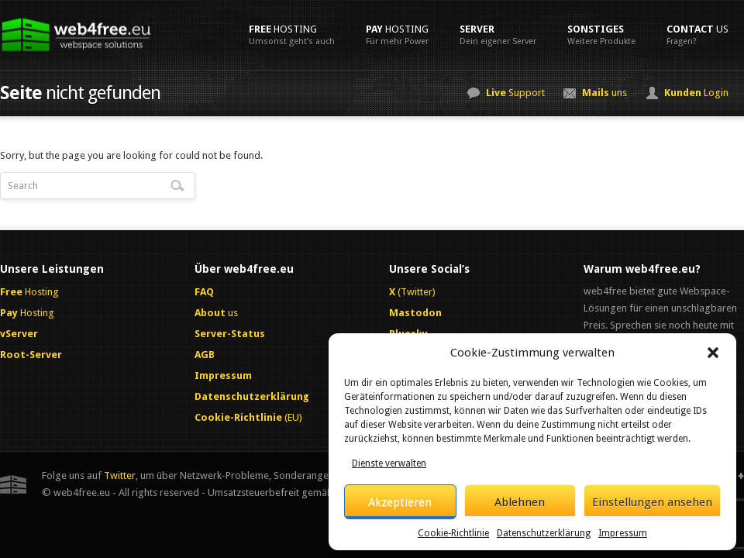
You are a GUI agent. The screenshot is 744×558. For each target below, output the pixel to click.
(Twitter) (412, 292)
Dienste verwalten (389, 463)
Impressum (622, 533)
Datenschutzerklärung (544, 533)
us (697, 34)
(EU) (248, 417)
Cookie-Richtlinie (453, 533)
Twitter (120, 475)
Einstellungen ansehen (652, 502)
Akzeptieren (400, 502)
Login (696, 92)
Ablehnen (519, 502)
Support (515, 92)
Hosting (292, 34)
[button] (713, 352)
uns (604, 92)
